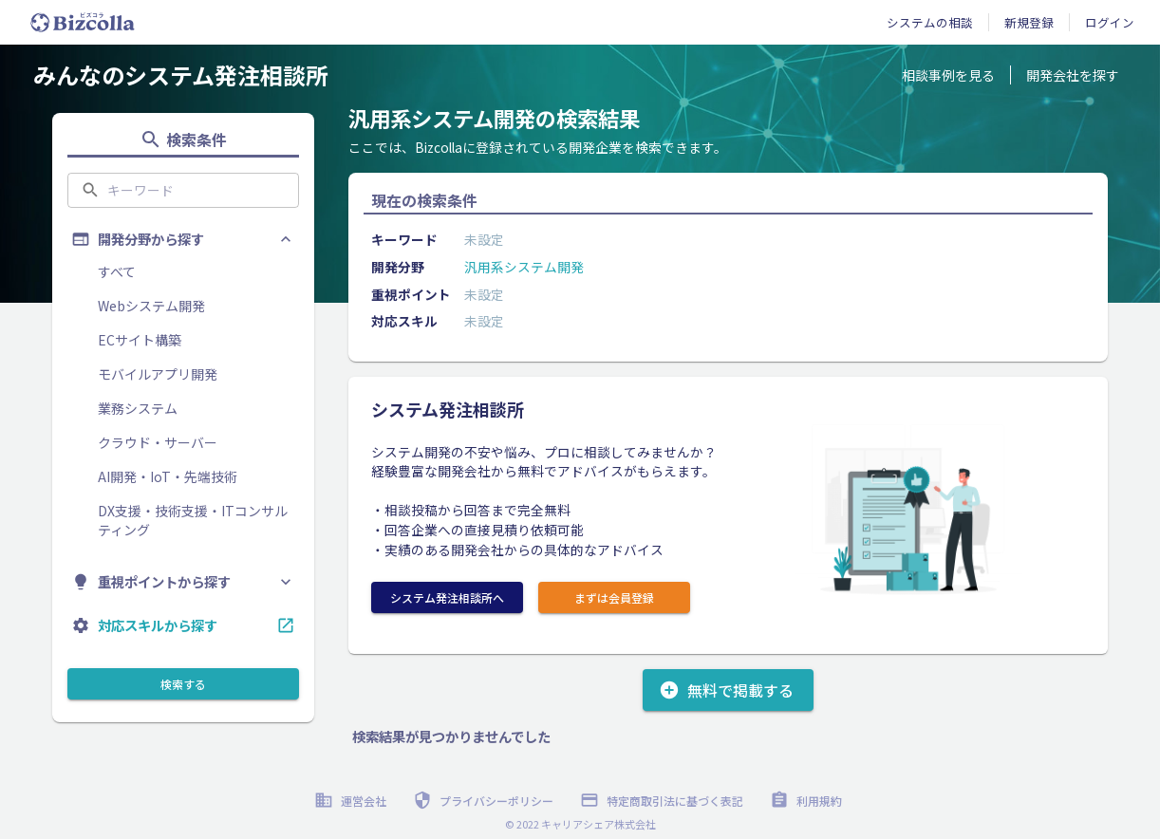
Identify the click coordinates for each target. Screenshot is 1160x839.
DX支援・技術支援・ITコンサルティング (193, 520)
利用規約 (808, 800)
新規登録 (1029, 22)
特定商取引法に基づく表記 (663, 800)
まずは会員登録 (614, 597)
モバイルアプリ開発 (157, 373)
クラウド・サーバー (157, 442)
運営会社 (352, 800)
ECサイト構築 (139, 339)
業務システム (138, 408)
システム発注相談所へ (447, 597)
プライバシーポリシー (485, 800)
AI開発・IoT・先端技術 (167, 476)
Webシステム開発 (151, 305)
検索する (183, 683)
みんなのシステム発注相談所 (180, 74)
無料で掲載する (728, 690)
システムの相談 (930, 22)
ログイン (1109, 22)
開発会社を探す (1072, 74)
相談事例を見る (948, 74)
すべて (117, 271)
